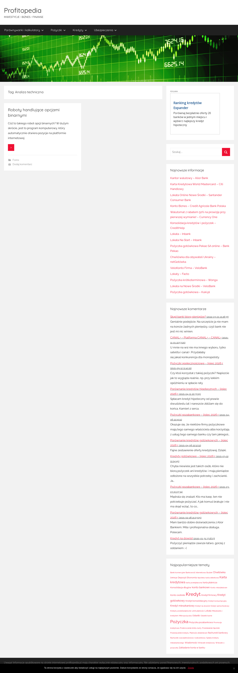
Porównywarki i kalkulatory (24, 30)
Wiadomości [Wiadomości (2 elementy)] (191, 642)
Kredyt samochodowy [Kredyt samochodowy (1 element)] (220, 606)
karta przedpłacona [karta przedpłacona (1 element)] (194, 583)
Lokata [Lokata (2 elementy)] (208, 611)
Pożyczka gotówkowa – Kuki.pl (190, 292)
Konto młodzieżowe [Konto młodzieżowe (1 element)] (218, 588)
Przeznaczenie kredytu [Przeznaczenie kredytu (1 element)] (179, 633)
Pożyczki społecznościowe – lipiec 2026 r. (196, 363)
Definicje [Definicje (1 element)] (173, 578)
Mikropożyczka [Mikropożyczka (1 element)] (185, 616)
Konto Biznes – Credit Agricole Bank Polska (198, 206)
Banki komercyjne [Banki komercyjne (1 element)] (177, 573)
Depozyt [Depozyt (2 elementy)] (182, 577)
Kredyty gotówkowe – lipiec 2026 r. (192, 456)
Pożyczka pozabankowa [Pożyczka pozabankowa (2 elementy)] (201, 622)
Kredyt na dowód (181, 538)
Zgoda (191, 668)
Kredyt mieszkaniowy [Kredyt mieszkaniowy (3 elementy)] (182, 605)
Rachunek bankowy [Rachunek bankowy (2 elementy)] (218, 633)
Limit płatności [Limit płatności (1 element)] (198, 611)
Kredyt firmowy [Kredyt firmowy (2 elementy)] (209, 595)
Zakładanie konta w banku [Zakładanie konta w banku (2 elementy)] (192, 647)
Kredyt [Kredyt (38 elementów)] (193, 594)
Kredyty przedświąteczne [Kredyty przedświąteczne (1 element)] (180, 611)
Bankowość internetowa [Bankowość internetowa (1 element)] (196, 573)
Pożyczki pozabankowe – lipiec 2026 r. (194, 414)
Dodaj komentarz (22, 164)
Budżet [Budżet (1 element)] (209, 573)
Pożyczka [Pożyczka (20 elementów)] (179, 621)
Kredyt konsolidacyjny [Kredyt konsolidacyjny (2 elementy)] (196, 601)
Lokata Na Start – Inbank (186, 240)
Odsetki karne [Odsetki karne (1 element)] (206, 616)
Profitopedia (22, 10)
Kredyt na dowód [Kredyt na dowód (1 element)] (202, 606)
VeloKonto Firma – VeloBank (188, 268)
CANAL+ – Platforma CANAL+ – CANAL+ (195, 337)
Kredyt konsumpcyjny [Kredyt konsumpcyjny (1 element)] (217, 601)
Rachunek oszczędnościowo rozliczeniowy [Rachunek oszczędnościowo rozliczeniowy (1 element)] (188, 638)
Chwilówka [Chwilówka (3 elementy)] (219, 572)
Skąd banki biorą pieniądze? (188, 316)
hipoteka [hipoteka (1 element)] (201, 578)
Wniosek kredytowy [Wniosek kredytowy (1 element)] (206, 643)
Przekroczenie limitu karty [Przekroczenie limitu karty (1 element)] (190, 628)
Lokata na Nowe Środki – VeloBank (192, 286)
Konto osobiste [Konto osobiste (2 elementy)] (177, 595)
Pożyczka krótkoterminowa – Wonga (194, 280)
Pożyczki (58, 30)
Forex (16, 159)
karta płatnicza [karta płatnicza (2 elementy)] (210, 582)
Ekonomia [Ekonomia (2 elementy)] (192, 577)
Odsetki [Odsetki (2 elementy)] (196, 615)
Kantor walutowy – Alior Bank (189, 178)
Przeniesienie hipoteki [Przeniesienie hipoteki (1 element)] (211, 628)
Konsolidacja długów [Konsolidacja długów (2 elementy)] (180, 587)
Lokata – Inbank (180, 234)
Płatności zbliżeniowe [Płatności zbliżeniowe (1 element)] (198, 633)
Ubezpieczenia (105, 30)
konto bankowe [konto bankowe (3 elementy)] (201, 587)
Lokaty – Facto (179, 274)
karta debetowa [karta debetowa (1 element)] (212, 578)
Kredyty (80, 30)
